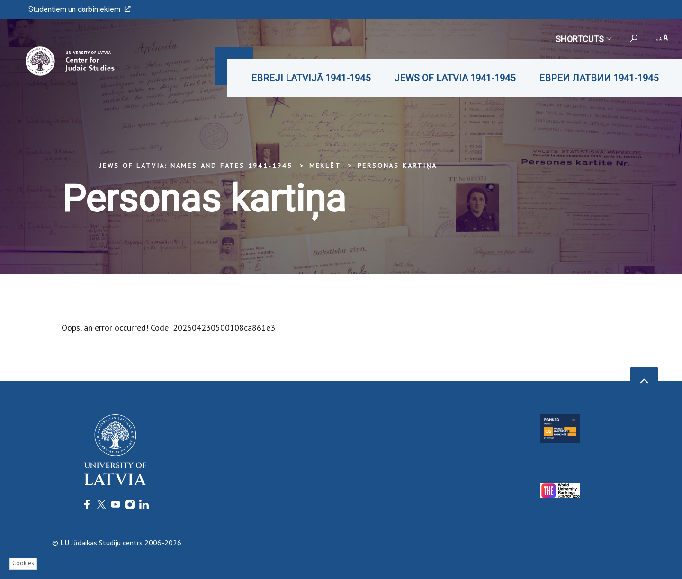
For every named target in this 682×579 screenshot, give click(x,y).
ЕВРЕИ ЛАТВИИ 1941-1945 (598, 78)
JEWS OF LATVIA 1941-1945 (454, 78)
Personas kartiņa (397, 165)
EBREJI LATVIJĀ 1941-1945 (310, 78)
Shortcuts (583, 39)
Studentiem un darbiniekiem (79, 9)
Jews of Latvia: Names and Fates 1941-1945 (196, 165)
